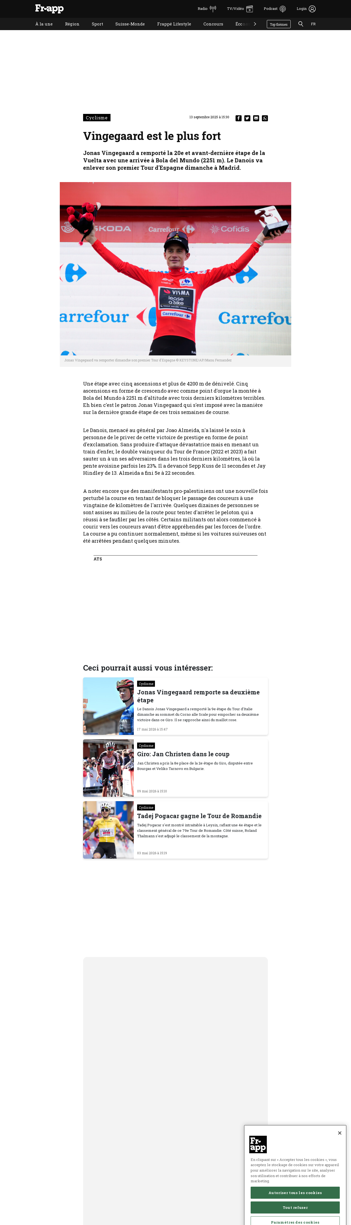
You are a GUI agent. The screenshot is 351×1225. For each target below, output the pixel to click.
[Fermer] (340, 1151)
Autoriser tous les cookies (295, 1211)
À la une (40, 30)
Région (68, 30)
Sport (93, 30)
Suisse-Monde (126, 30)
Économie (241, 30)
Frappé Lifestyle (170, 30)
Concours (209, 30)
